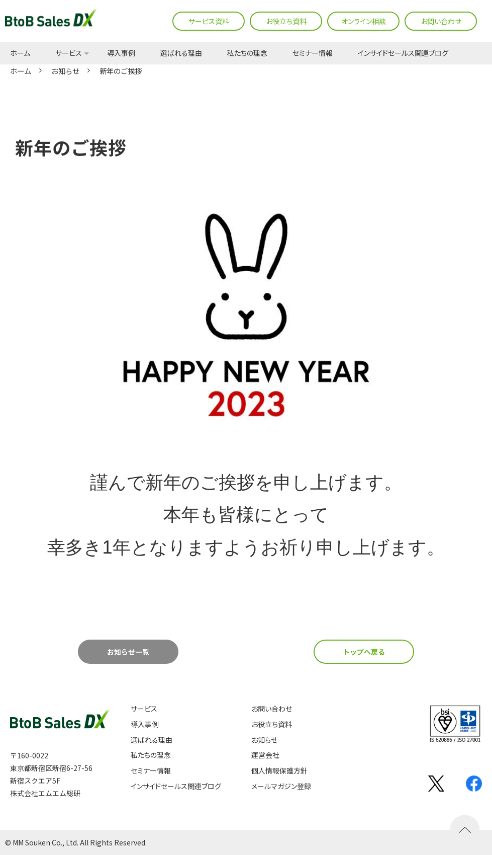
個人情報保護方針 (279, 770)
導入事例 (121, 53)
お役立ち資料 (286, 21)
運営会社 (265, 755)
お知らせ (65, 70)
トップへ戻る (364, 652)
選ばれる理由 (181, 53)
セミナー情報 (312, 53)
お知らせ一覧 (128, 652)
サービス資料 (208, 21)
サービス (68, 53)
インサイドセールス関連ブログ (403, 53)
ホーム (20, 53)
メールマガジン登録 (281, 786)
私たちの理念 (247, 53)
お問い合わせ (441, 21)
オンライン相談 (363, 21)
